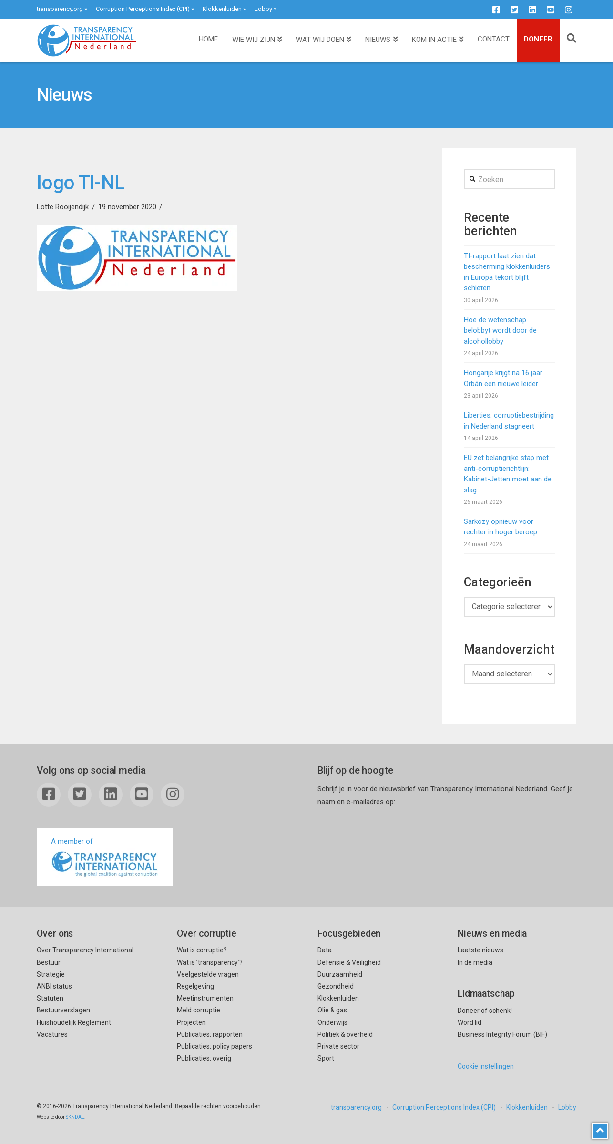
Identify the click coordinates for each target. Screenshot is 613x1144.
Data (324, 950)
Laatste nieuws (480, 950)
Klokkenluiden (222, 8)
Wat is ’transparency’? (210, 962)
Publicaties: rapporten (210, 1034)
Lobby (263, 8)
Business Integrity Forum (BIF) (502, 1034)
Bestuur (49, 962)
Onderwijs (332, 1022)
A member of (105, 857)
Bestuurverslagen (63, 1010)
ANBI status (54, 986)
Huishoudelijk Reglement (74, 1022)
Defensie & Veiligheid (349, 962)
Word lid (469, 1022)
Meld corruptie (198, 1010)
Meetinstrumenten (205, 998)
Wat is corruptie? (202, 950)
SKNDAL (75, 1117)
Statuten (50, 998)
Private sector (338, 1046)
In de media (475, 962)
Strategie (51, 974)
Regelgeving (195, 986)
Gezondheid (335, 986)
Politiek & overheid (345, 1034)
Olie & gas (332, 1010)
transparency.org (60, 8)
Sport (325, 1058)
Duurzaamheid (339, 974)
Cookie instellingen (486, 1066)
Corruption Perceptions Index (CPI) (143, 8)
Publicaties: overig (204, 1058)
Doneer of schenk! (485, 1010)
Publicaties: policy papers (214, 1046)
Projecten (191, 1022)
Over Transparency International (85, 950)
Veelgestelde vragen (208, 974)
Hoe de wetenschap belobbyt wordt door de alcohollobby (500, 331)
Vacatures (52, 1034)
